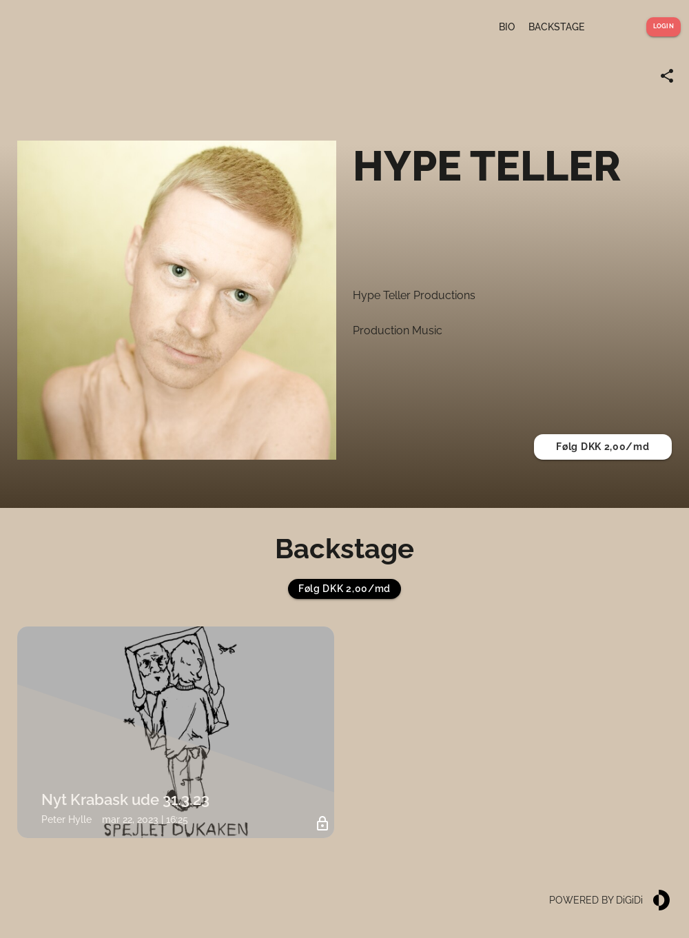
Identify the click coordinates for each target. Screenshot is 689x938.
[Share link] (666, 75)
